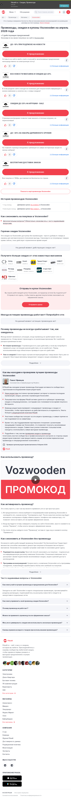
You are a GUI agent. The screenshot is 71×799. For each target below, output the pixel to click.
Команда (6, 735)
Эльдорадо (7, 709)
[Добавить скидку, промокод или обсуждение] (68, 12)
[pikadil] (3, 12)
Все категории (9, 693)
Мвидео (5, 706)
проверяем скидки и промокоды (38, 433)
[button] (36, 12)
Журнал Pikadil (8, 738)
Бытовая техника (9, 680)
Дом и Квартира (9, 677)
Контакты (6, 754)
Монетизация (8, 748)
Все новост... (35, 209)
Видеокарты (7, 687)
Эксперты (6, 751)
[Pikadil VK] (5, 765)
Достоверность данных (11, 741)
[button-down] (14, 66)
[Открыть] (64, 6)
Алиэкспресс (7, 703)
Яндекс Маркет (8, 712)
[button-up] (5, 66)
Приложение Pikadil (11, 773)
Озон (4, 716)
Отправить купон (35, 304)
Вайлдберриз (8, 719)
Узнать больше (45, 23)
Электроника (7, 674)
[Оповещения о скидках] (60, 12)
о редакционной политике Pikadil (24, 413)
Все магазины (9, 722)
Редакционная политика (11, 744)
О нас (5, 732)
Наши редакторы (11, 393)
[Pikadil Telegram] (11, 765)
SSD (4, 690)
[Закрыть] (1, 5)
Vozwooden (39, 38)
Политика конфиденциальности (30, 795)
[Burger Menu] (12, 12)
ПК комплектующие (10, 684)
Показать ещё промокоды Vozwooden (35, 191)
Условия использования (10, 795)
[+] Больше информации (59, 66)
